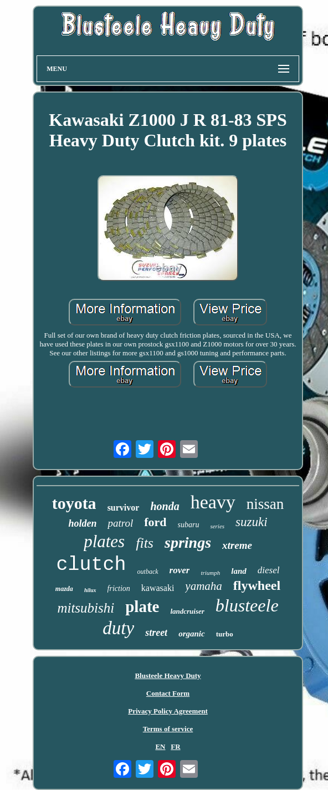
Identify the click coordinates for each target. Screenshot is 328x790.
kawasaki (158, 588)
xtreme (237, 545)
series (217, 526)
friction (118, 588)
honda (164, 506)
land (239, 571)
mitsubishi (85, 607)
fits (144, 543)
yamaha (203, 586)
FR (175, 746)
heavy (213, 502)
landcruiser (187, 611)
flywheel (256, 585)
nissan (265, 504)
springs (188, 542)
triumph (210, 572)
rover (180, 570)
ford (155, 522)
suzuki (251, 522)
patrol (120, 523)
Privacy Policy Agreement (167, 711)
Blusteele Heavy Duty (168, 675)
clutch (91, 565)
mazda (64, 589)
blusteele (247, 605)
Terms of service (168, 729)
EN (160, 746)
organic (191, 633)
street (156, 632)
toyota (74, 503)
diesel (269, 570)
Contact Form (167, 693)
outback (147, 571)
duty (118, 628)
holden (82, 523)
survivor (123, 507)
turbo (224, 634)
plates (104, 541)
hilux (90, 590)
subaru (188, 525)
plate (142, 606)
